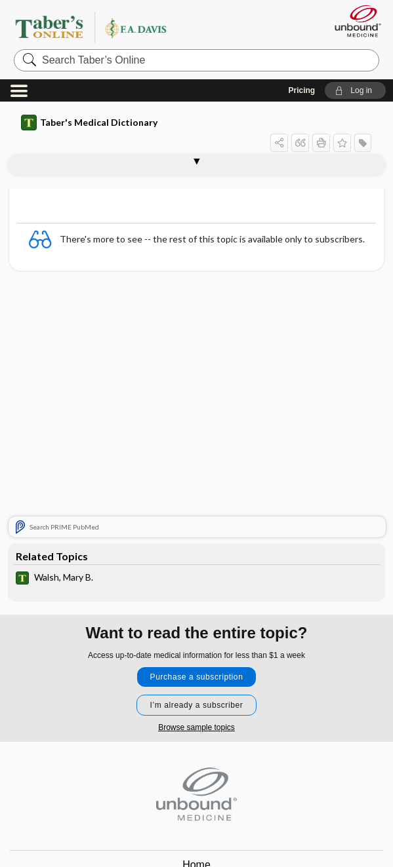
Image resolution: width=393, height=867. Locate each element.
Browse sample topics (196, 727)
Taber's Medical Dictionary (89, 122)
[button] (355, 90)
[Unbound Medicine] (354, 21)
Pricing (302, 90)
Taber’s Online (117, 27)
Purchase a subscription (196, 677)
